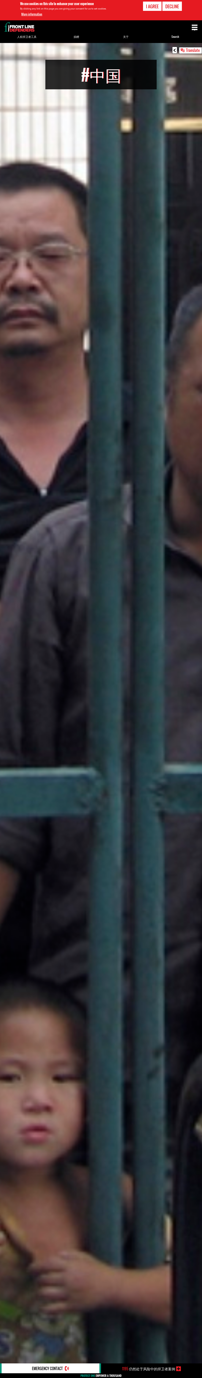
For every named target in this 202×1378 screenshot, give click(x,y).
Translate (193, 50)
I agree (152, 6)
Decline (172, 6)
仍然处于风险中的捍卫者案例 (148, 1368)
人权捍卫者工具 (26, 37)
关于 (126, 37)
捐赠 (76, 37)
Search (175, 37)
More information (31, 14)
